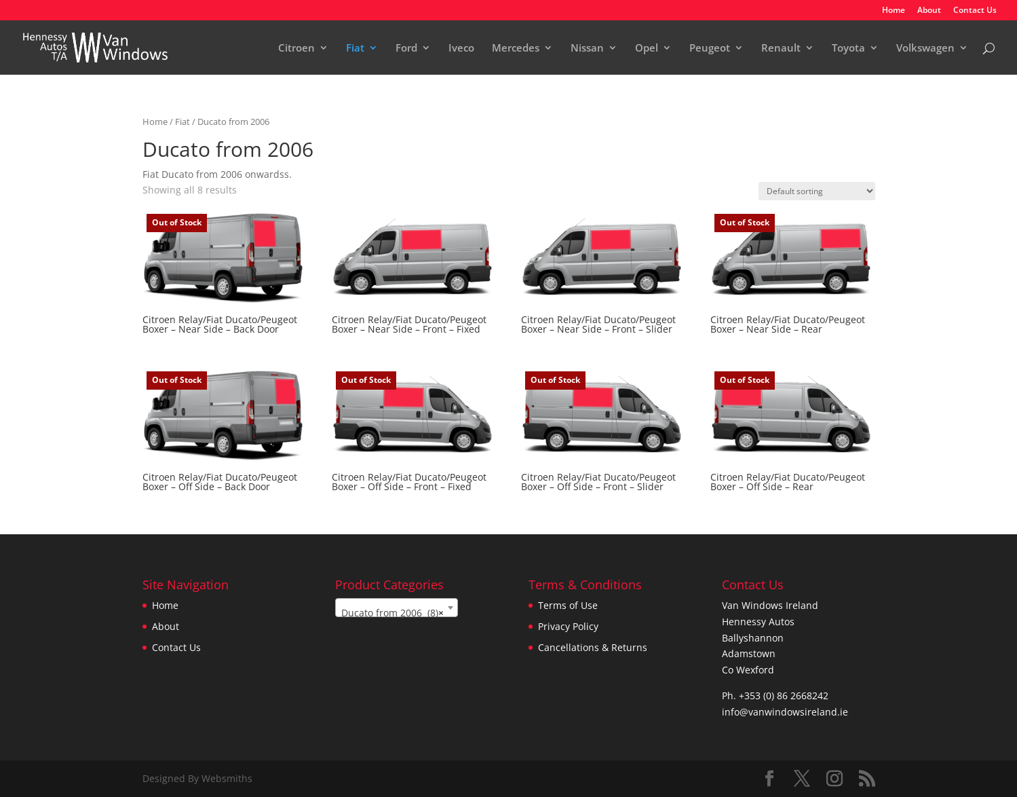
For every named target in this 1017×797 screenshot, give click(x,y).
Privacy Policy (568, 626)
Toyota (848, 48)
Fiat (355, 48)
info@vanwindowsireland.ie (785, 711)
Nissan (587, 48)
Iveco (461, 48)
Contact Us (975, 11)
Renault (781, 48)
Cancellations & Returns (592, 647)
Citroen (296, 48)
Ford (406, 48)
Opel (646, 48)
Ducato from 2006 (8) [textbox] (392, 613)
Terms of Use (568, 605)
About (929, 11)
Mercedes (515, 48)
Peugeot (709, 48)
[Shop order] (817, 191)
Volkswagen (925, 48)
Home (893, 11)
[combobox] (396, 607)
